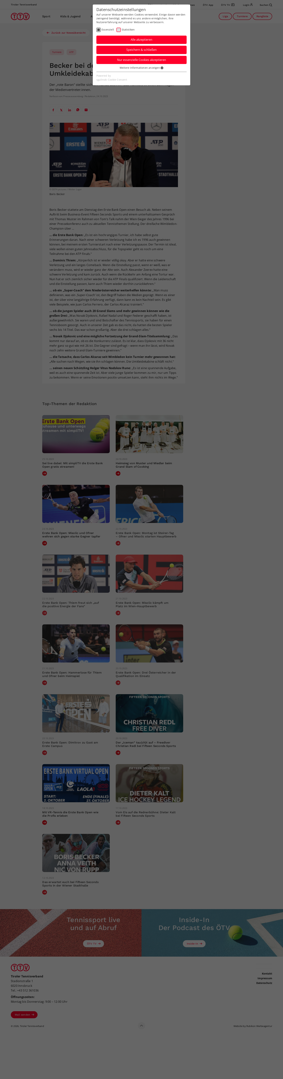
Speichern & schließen (141, 50)
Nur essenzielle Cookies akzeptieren (141, 60)
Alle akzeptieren (141, 40)
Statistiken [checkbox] (128, 29)
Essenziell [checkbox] (108, 29)
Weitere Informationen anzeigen (141, 67)
